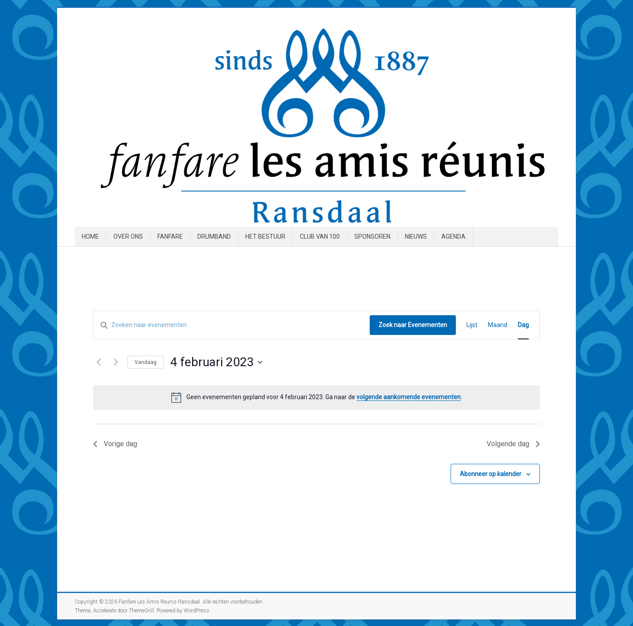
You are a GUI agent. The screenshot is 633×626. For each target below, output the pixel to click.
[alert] (316, 397)
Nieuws (416, 236)
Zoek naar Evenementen (412, 324)
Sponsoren (372, 236)
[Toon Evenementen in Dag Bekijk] (523, 325)
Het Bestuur (265, 236)
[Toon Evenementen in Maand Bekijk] (497, 325)
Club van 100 (320, 236)
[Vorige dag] (98, 362)
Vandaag (145, 362)
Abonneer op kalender (490, 473)
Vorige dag (115, 444)
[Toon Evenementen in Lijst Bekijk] (471, 325)
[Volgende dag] (115, 362)
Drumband (214, 236)
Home (90, 236)
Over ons (128, 236)
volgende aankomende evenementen (409, 396)
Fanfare (170, 236)
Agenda (453, 236)
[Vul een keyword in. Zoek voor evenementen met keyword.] (232, 325)
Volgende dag (513, 444)
